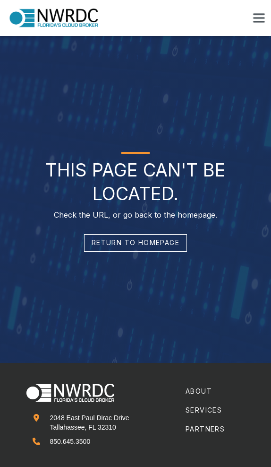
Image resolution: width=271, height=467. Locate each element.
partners (205, 429)
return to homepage (135, 242)
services (204, 410)
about (199, 391)
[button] (258, 18)
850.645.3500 (70, 441)
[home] (59, 18)
